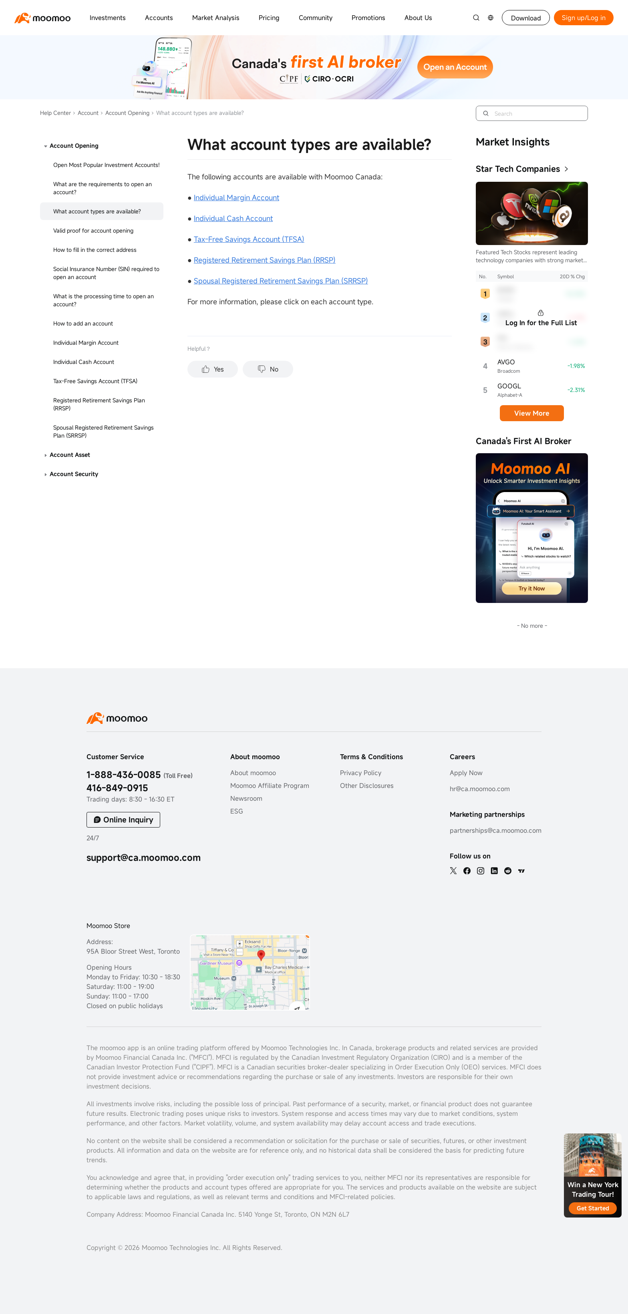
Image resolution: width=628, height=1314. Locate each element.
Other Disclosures (367, 785)
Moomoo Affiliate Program (269, 785)
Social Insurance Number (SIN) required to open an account (106, 273)
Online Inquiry (128, 819)
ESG (236, 811)
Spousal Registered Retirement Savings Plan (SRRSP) (103, 431)
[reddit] (507, 870)
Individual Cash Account (83, 362)
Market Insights (513, 141)
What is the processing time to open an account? (103, 300)
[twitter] (453, 870)
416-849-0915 (117, 788)
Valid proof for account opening (93, 230)
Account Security (74, 474)
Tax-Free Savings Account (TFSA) (95, 381)
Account (85, 113)
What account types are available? (97, 211)
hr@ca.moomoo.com (480, 788)
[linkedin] (494, 870)
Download (526, 18)
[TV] (521, 870)
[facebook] (467, 870)
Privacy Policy (360, 772)
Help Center (55, 113)
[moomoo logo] (42, 17)
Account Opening (124, 113)
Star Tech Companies (518, 168)
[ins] (480, 870)
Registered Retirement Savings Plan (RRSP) (99, 404)
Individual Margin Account (86, 342)
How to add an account (83, 323)
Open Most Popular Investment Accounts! (106, 165)
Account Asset (70, 454)
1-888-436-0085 (140, 774)
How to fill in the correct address (95, 249)
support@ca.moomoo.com (144, 857)
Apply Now (466, 772)
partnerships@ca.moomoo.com (495, 830)
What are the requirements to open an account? (102, 188)
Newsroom (246, 798)
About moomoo (253, 772)
